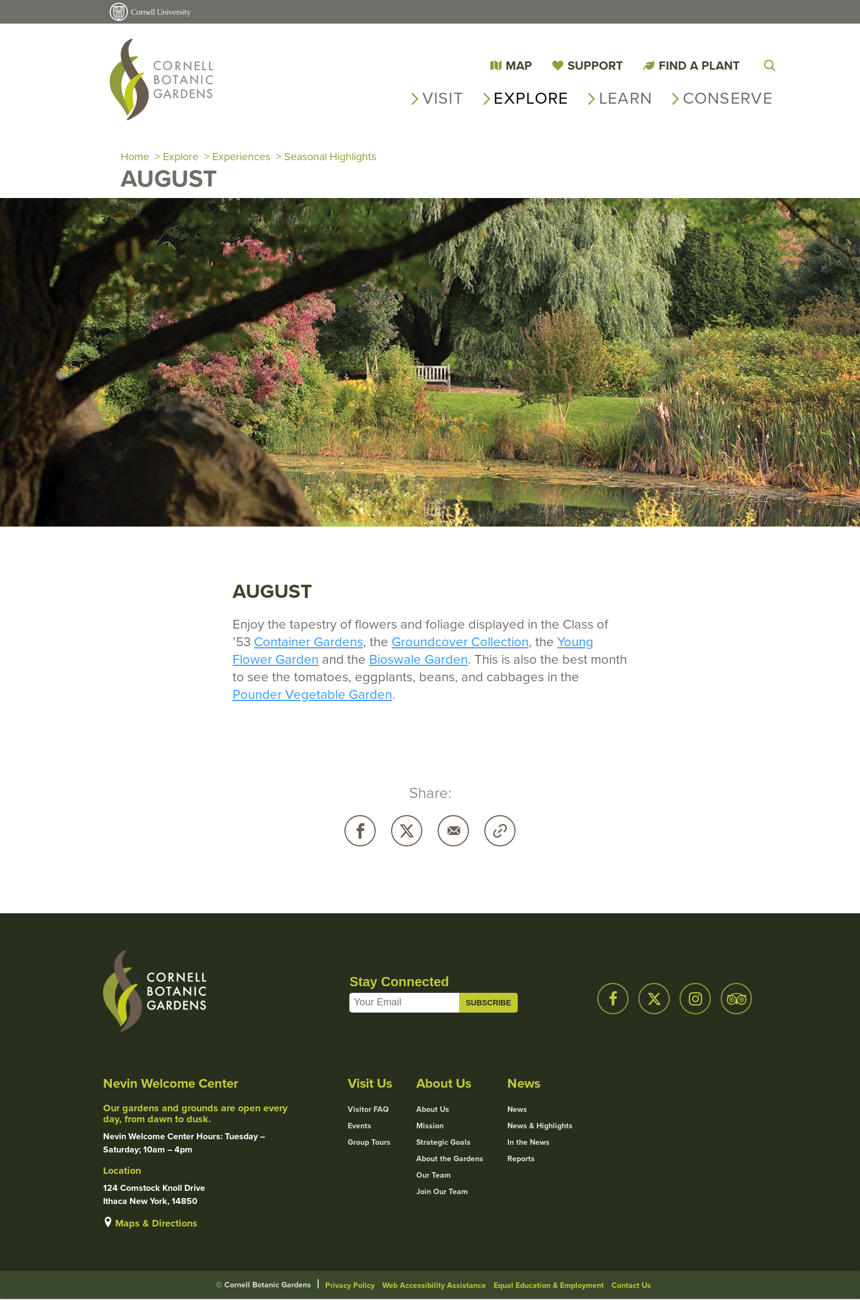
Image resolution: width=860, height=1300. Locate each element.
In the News (528, 1143)
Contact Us (631, 1286)
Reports (521, 1159)
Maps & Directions (156, 1224)
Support (595, 65)
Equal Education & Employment (549, 1286)
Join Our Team (442, 1192)
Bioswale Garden (418, 660)
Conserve (728, 98)
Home (135, 157)
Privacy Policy (350, 1286)
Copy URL (500, 831)
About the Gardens (449, 1159)
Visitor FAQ (368, 1110)
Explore (531, 98)
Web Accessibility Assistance (434, 1286)
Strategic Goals (443, 1143)
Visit (443, 98)
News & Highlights (540, 1126)
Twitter (406, 831)
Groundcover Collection (460, 642)
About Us (432, 1110)
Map (519, 65)
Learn (626, 98)
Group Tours (369, 1143)
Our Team (433, 1176)
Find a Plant (699, 65)
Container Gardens (308, 642)
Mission (430, 1126)
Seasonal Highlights (333, 157)
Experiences (242, 157)
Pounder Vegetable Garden (312, 695)
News (517, 1110)
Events (359, 1126)
